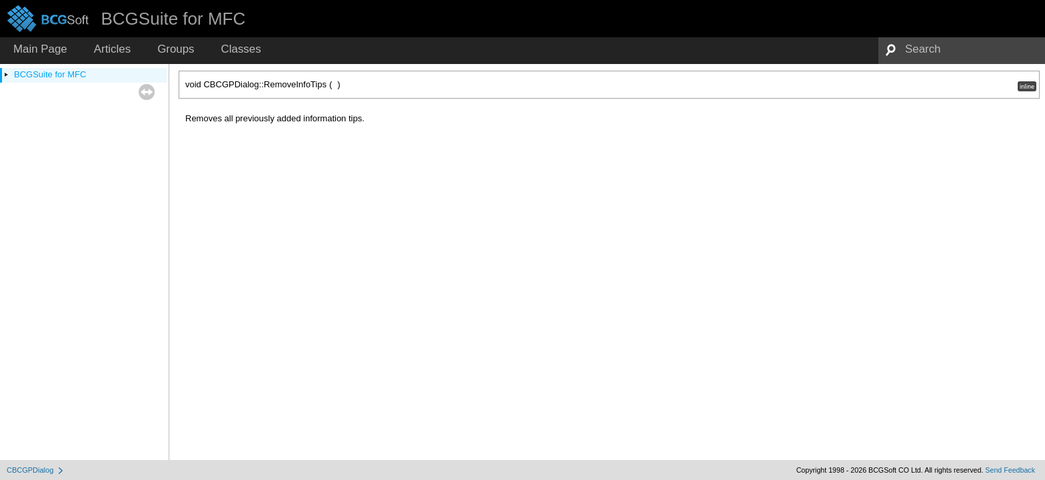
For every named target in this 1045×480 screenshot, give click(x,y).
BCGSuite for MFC (50, 74)
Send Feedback (1010, 470)
